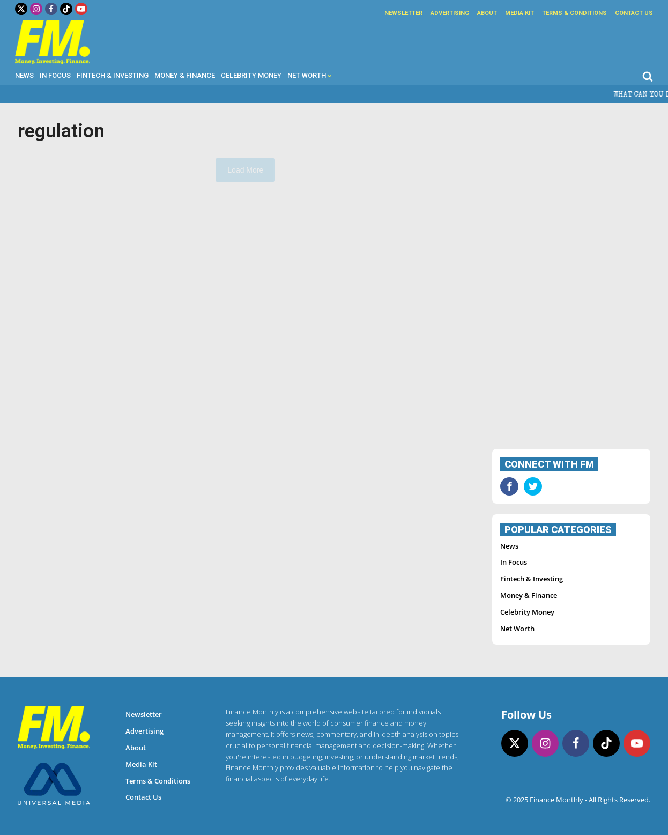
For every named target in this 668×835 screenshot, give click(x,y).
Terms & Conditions (574, 13)
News (24, 75)
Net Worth (309, 75)
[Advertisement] (571, 277)
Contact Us (634, 13)
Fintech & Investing (113, 75)
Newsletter (403, 13)
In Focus (55, 75)
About (487, 13)
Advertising (450, 13)
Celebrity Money (251, 75)
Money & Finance (184, 75)
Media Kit (519, 13)
